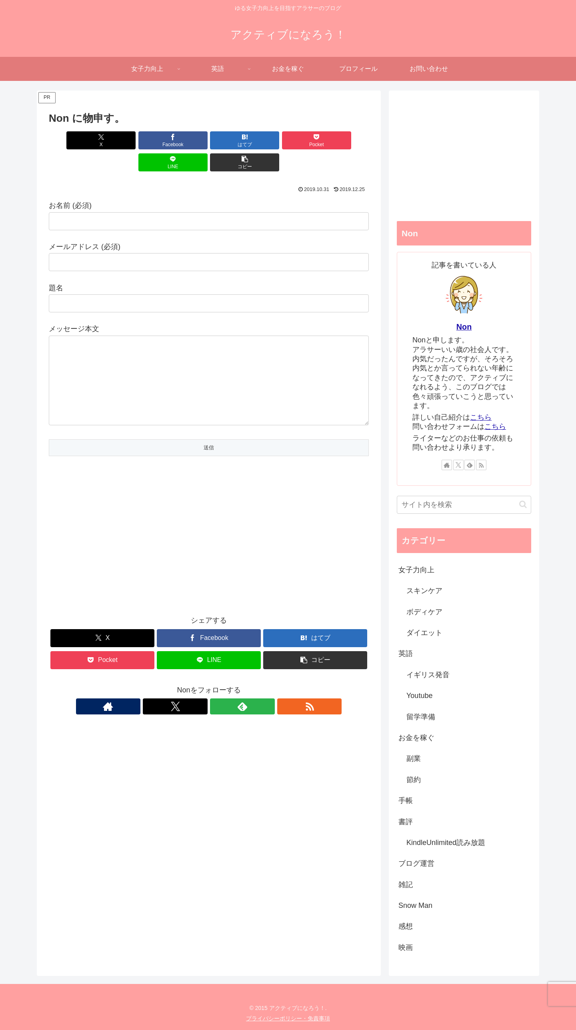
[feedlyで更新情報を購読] (218, 700)
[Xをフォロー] (200, 700)
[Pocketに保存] (235, 140)
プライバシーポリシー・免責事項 (288, 1018)
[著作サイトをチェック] (181, 700)
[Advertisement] (209, 542)
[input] (464, 505)
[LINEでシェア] (289, 140)
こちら (481, 417)
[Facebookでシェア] (128, 140)
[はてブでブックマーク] (182, 140)
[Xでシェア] (74, 140)
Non (464, 326)
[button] (343, 140)
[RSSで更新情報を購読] (236, 700)
